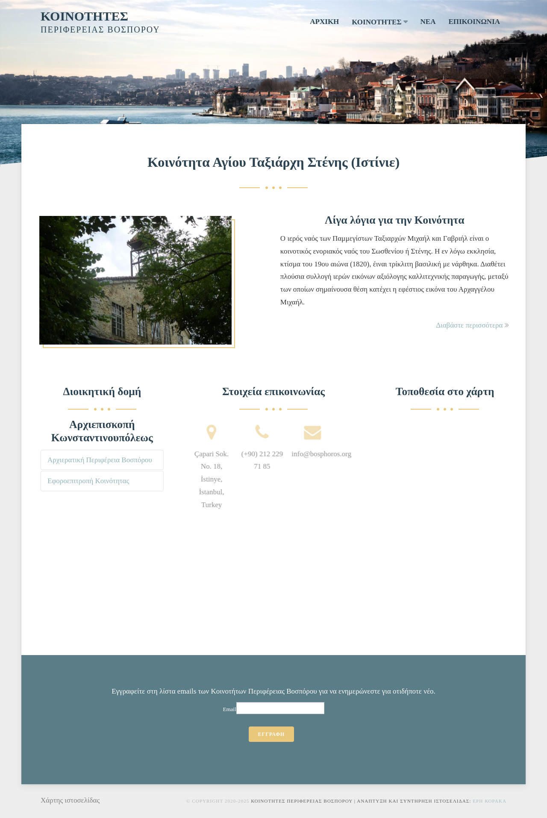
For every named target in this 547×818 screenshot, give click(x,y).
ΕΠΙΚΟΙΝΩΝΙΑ (474, 22)
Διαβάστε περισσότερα (472, 325)
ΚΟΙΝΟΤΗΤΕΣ (84, 16)
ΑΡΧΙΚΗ (324, 22)
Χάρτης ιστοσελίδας (70, 800)
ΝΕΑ (428, 22)
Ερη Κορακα (489, 800)
